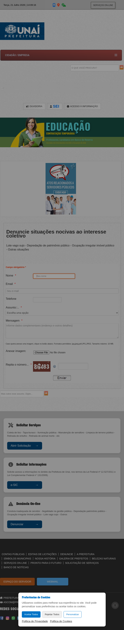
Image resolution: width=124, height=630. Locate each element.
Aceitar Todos (31, 614)
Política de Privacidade (35, 621)
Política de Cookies (61, 621)
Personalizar (72, 614)
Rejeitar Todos (52, 614)
